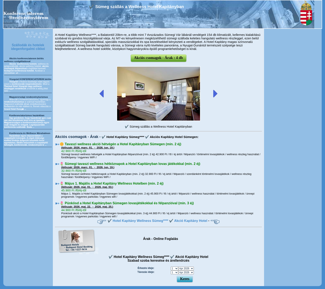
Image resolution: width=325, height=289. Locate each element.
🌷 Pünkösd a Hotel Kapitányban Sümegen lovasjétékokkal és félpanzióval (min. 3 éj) (127, 203)
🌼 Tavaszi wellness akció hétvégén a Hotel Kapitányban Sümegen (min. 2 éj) (120, 144)
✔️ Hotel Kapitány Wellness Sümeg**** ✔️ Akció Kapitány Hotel (157, 220)
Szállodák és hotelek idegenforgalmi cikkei (28, 47)
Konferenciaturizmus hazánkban (26, 115)
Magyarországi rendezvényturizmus (28, 97)
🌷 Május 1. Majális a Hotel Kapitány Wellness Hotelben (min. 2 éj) (112, 183)
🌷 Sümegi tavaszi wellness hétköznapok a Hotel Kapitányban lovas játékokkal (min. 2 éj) (130, 164)
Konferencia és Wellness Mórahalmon (29, 133)
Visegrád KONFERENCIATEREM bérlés (30, 79)
